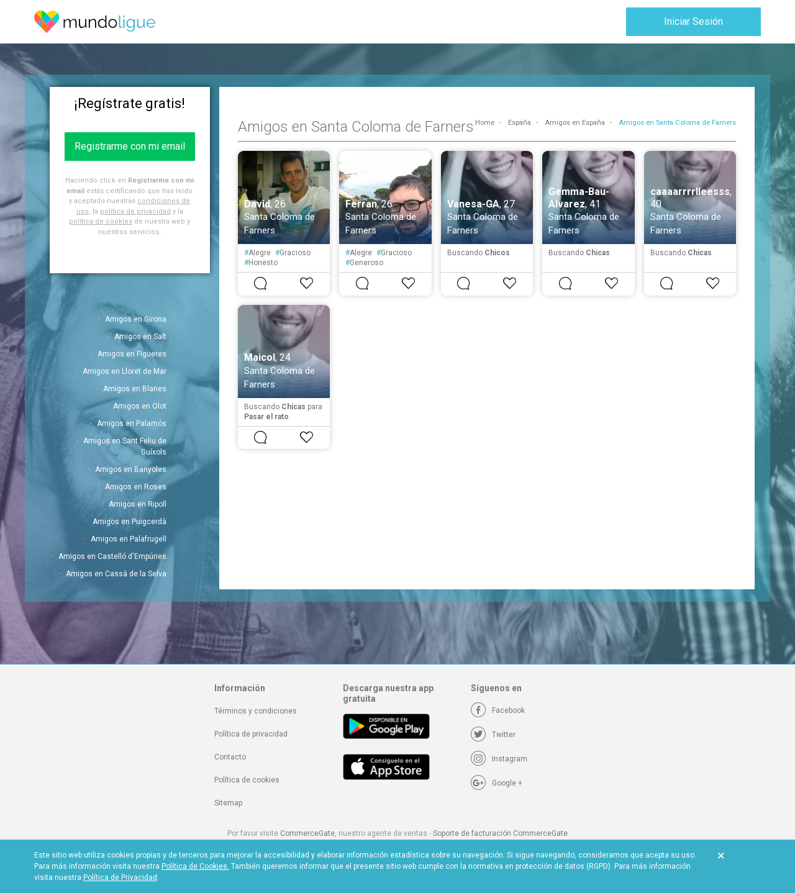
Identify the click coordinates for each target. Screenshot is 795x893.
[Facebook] (498, 710)
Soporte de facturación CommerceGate (500, 833)
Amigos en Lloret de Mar (124, 371)
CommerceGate (307, 833)
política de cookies (100, 221)
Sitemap (228, 803)
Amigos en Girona (135, 319)
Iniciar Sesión (693, 21)
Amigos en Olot (139, 406)
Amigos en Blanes (134, 388)
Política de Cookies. (195, 866)
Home (484, 123)
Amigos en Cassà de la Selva (116, 573)
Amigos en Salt (140, 336)
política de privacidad (135, 211)
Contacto (230, 757)
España (519, 123)
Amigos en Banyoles (130, 469)
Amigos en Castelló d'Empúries (112, 556)
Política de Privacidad (120, 877)
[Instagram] (499, 758)
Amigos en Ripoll (137, 504)
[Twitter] (493, 734)
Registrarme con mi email (130, 146)
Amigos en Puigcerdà (129, 521)
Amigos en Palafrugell (128, 539)
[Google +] (496, 783)
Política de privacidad (251, 734)
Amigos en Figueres (132, 354)
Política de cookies (246, 780)
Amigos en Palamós (131, 423)
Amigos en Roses (135, 487)
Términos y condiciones (255, 711)
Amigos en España (575, 123)
